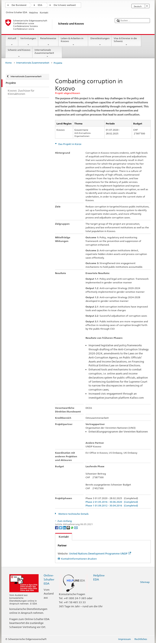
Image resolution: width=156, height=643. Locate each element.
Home (8, 62)
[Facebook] (57, 527)
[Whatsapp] (72, 527)
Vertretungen (28, 41)
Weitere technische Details (73, 513)
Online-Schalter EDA (49, 579)
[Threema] (68, 527)
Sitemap (145, 582)
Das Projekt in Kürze (69, 144)
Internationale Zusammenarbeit (47, 53)
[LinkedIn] (65, 527)
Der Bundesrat (19, 5)
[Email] (76, 527)
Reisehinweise (48, 41)
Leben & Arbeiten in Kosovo (73, 41)
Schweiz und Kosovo (19, 53)
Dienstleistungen (99, 41)
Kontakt (62, 536)
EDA (40, 5)
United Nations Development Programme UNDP (100, 553)
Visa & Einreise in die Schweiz (126, 41)
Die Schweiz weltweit (65, 5)
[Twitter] (61, 527)
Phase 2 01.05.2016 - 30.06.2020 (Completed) (112, 502)
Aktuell (12, 41)
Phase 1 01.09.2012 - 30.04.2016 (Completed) (112, 505)
